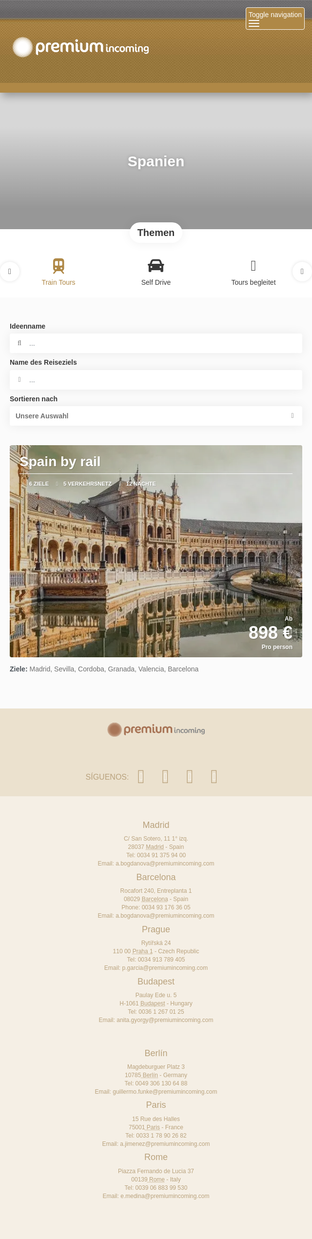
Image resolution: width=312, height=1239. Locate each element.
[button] (10, 271)
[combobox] (156, 380)
